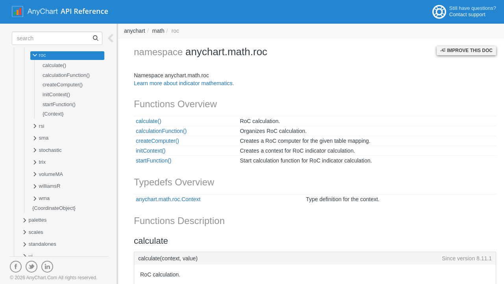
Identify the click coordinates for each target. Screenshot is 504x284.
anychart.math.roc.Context (168, 199)
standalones (39, 244)
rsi (38, 126)
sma (40, 138)
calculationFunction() (66, 75)
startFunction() (59, 104)
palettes (34, 220)
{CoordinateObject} (54, 208)
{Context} (53, 114)
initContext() (56, 94)
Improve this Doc (466, 50)
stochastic (46, 150)
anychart (134, 31)
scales (32, 232)
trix (39, 162)
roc (39, 55)
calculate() (54, 65)
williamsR (46, 186)
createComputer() (63, 85)
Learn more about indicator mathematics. (184, 83)
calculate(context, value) (315, 258)
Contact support (467, 14)
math (158, 31)
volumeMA (47, 174)
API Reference (84, 11)
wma (41, 198)
